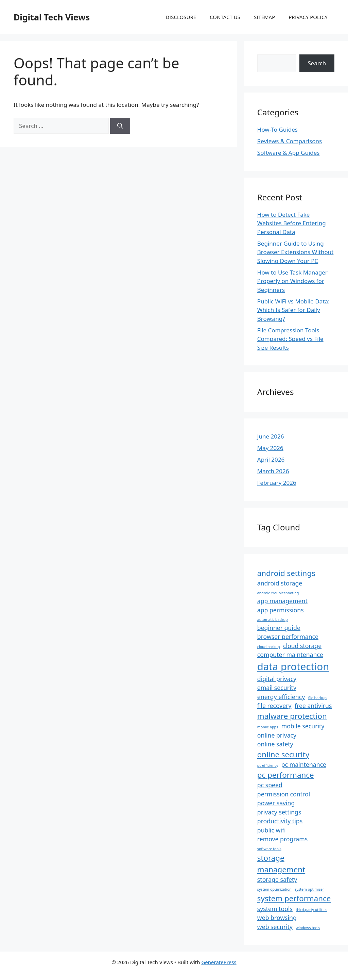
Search (317, 63)
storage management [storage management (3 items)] (281, 863)
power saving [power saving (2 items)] (276, 803)
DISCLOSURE (181, 17)
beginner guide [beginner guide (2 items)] (278, 628)
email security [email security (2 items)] (276, 687)
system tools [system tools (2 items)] (275, 909)
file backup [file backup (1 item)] (317, 697)
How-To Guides (277, 129)
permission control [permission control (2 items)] (283, 794)
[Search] (120, 126)
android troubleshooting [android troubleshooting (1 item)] (278, 593)
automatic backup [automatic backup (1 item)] (272, 619)
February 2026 (276, 482)
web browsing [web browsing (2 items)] (277, 917)
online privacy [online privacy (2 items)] (276, 735)
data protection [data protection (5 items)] (293, 666)
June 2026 (270, 436)
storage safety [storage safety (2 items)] (277, 879)
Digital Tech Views (52, 17)
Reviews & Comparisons (289, 141)
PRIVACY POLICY (308, 17)
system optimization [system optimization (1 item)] (274, 889)
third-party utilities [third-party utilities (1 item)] (311, 909)
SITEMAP (264, 17)
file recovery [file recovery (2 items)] (274, 706)
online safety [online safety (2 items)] (275, 744)
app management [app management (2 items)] (282, 601)
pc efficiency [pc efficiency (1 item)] (267, 765)
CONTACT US (225, 17)
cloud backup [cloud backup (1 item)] (268, 646)
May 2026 (270, 448)
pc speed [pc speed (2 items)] (269, 785)
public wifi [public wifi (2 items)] (271, 830)
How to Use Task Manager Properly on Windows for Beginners (292, 281)
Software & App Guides (288, 152)
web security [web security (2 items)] (275, 927)
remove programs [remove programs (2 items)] (282, 839)
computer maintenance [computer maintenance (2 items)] (290, 654)
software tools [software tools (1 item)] (269, 848)
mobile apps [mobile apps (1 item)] (267, 727)
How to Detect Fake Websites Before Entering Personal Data (291, 223)
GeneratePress (218, 962)
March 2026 (273, 471)
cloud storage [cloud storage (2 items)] (302, 646)
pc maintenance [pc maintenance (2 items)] (303, 764)
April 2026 (270, 459)
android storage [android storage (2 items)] (279, 583)
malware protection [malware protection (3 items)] (292, 716)
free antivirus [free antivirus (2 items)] (313, 706)
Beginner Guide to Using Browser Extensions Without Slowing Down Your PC (295, 252)
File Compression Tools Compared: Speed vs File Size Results (290, 338)
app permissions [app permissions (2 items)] (280, 610)
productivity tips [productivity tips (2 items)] (279, 821)
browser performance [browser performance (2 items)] (287, 636)
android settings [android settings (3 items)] (286, 573)
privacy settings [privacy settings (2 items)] (279, 812)
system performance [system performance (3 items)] (294, 898)
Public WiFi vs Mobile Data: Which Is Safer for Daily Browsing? (293, 310)
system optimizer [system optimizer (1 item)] (309, 889)
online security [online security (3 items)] (283, 754)
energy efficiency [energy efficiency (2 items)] (281, 697)
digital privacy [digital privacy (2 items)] (276, 679)
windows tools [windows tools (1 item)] (308, 927)
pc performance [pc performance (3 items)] (285, 775)
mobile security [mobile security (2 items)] (303, 726)
